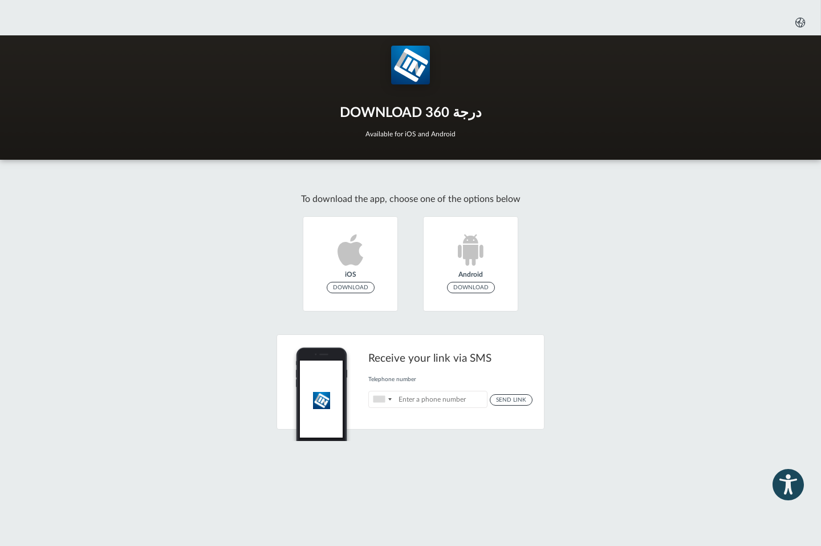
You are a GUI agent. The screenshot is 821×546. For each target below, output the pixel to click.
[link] (350, 264)
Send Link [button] (511, 400)
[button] (799, 22)
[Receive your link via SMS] (410, 382)
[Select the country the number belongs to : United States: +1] (382, 399)
